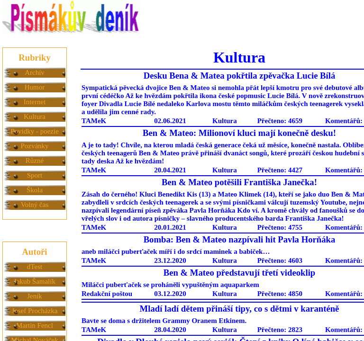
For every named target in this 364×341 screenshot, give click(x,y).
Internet (35, 102)
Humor (35, 87)
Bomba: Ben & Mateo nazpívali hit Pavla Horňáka (240, 239)
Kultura (35, 116)
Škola (35, 190)
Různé (35, 160)
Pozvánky (34, 146)
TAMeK (94, 121)
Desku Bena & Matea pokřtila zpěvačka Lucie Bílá (240, 76)
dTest (34, 266)
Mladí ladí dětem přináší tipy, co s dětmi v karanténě (239, 309)
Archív (35, 72)
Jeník (34, 296)
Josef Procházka (34, 310)
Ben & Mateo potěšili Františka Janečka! (239, 182)
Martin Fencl (34, 325)
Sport (35, 175)
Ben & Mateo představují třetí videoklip (240, 273)
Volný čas (34, 204)
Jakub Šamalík (34, 281)
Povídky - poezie (34, 131)
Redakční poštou (107, 293)
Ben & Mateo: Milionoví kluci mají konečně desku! (239, 133)
